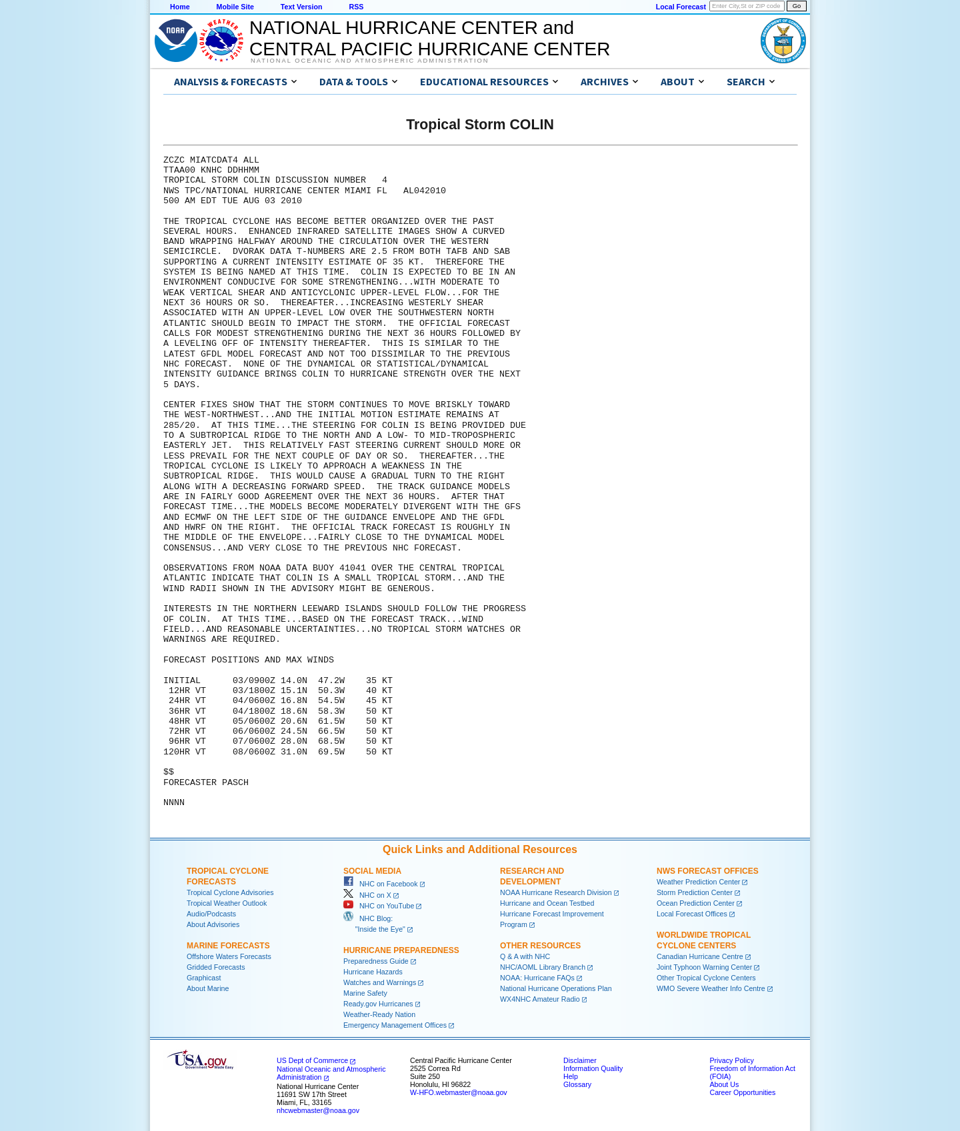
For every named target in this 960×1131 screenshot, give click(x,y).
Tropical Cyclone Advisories (230, 892)
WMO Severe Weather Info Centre (711, 988)
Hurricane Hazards (373, 972)
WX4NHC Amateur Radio (540, 999)
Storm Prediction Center (695, 892)
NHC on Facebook (380, 884)
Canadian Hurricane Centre (700, 956)
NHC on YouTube (378, 906)
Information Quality (593, 1068)
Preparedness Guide (376, 961)
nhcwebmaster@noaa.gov (318, 1110)
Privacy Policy (731, 1060)
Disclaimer (580, 1060)
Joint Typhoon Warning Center (704, 967)
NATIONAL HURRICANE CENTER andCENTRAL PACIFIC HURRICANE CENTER (429, 38)
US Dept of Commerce (312, 1060)
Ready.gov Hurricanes (378, 1004)
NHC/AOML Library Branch (542, 967)
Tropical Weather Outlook (227, 903)
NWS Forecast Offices (708, 871)
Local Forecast (681, 7)
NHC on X (367, 895)
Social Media (372, 871)
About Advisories (213, 924)
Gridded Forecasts (216, 967)
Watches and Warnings (379, 982)
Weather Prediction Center (698, 882)
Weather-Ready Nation (379, 1014)
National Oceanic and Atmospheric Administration (370, 60)
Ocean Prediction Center (696, 903)
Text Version (302, 7)
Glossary (577, 1084)
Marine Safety (365, 993)
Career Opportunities (742, 1092)
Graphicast (204, 978)
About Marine (208, 988)
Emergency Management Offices (395, 1025)
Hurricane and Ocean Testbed (547, 903)
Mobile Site (235, 7)
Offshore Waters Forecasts (229, 956)
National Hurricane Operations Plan (556, 988)
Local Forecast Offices (692, 914)
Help (570, 1076)
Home (180, 7)
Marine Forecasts (228, 945)
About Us (724, 1084)
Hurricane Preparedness (401, 950)
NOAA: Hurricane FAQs (537, 978)
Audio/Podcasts (211, 914)
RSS (356, 7)
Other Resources (540, 945)
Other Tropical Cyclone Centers (706, 978)
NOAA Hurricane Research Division (556, 892)
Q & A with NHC (525, 956)
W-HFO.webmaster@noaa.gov (458, 1092)
